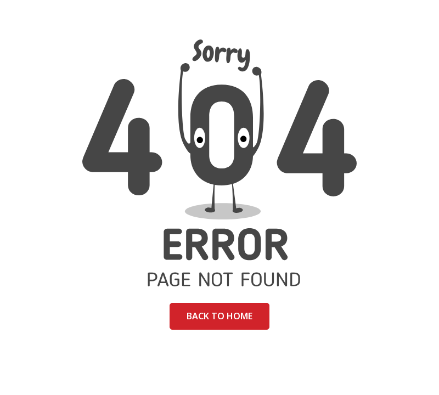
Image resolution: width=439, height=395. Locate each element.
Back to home (219, 316)
